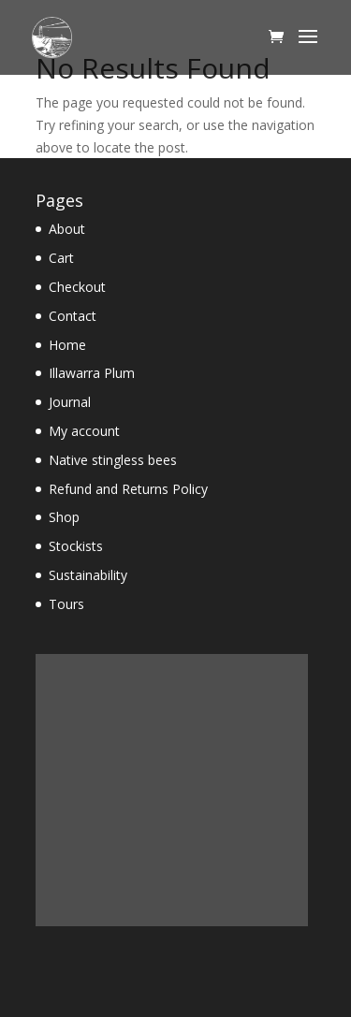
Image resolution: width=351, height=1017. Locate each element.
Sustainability (88, 575)
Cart (61, 258)
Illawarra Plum (92, 373)
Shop (64, 517)
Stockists (76, 546)
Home (67, 345)
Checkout (77, 287)
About (67, 229)
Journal (70, 402)
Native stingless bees (113, 460)
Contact (72, 316)
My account (84, 431)
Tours (66, 604)
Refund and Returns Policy (128, 489)
